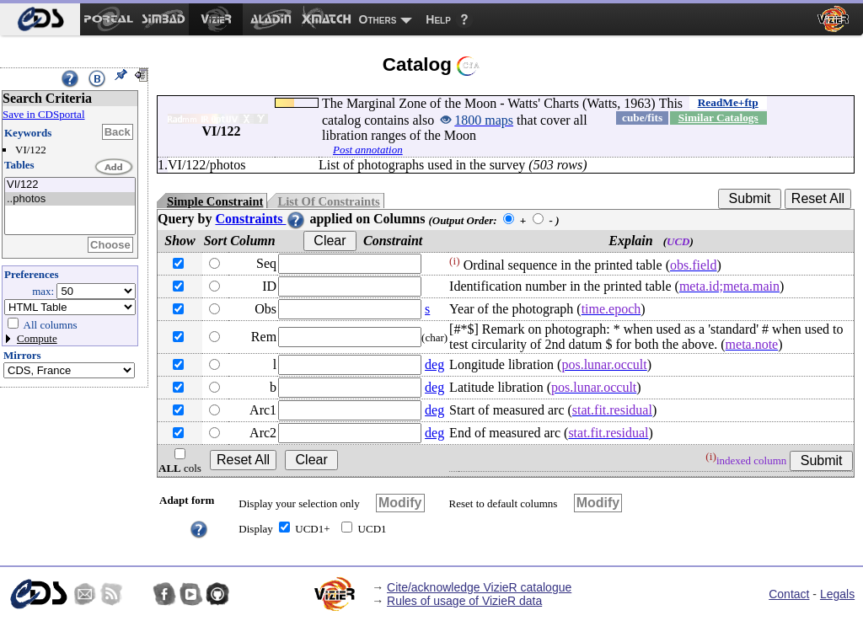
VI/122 (70, 185)
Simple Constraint (215, 201)
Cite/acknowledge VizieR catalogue (479, 587)
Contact (789, 594)
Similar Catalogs (718, 117)
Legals (837, 594)
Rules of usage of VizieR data (464, 601)
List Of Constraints (328, 201)
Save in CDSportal (44, 114)
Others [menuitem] (378, 19)
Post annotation (368, 149)
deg (434, 364)
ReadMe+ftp (728, 102)
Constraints (260, 218)
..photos (70, 199)
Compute (37, 338)
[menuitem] (40, 19)
